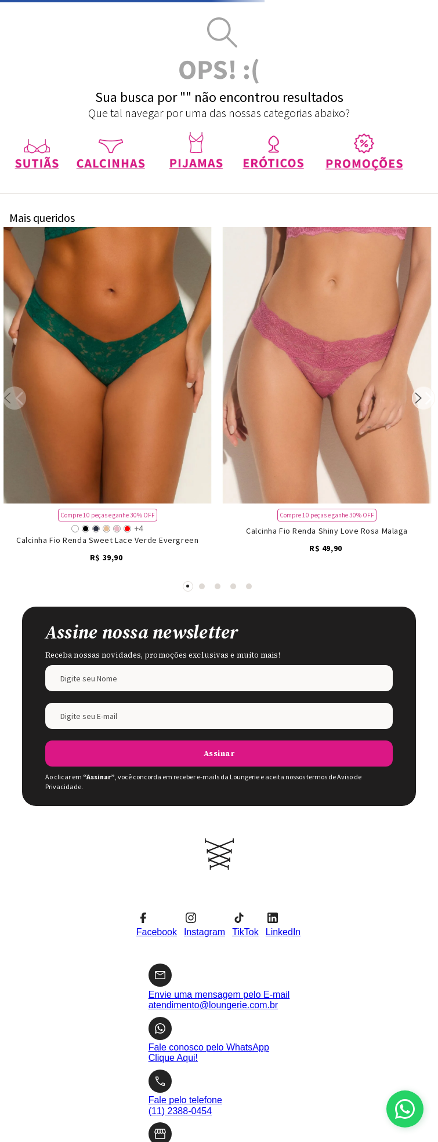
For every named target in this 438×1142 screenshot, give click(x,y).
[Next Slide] (423, 259)
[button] (187, 308)
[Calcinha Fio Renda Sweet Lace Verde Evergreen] (107, 259)
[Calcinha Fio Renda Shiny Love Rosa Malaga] (327, 259)
